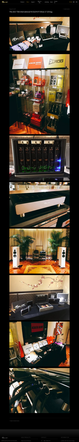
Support (33, 2)
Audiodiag (47, 2)
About (51, 2)
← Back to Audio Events (14, 420)
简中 (77, 2)
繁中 (74, 2)
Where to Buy (40, 2)
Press (28, 2)
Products (22, 2)
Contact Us (55, 2)
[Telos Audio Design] (4, 2)
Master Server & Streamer (26, 440)
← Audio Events (66, 9)
